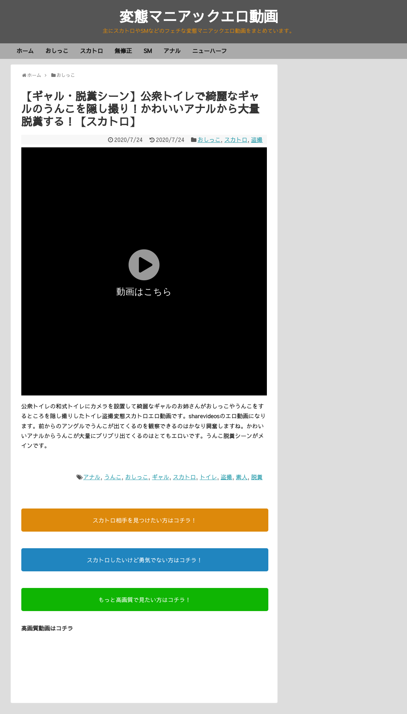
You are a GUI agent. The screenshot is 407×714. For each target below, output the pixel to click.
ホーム (25, 51)
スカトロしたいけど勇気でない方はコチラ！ (144, 560)
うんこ (112, 477)
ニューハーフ (209, 51)
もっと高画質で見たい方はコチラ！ (144, 599)
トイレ (208, 477)
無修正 (123, 51)
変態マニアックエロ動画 (198, 16)
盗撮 (257, 139)
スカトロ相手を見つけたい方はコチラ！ (144, 520)
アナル (172, 51)
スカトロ (91, 51)
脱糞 (257, 477)
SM (148, 51)
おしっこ (57, 51)
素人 (241, 477)
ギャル (160, 477)
